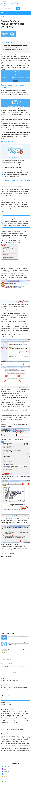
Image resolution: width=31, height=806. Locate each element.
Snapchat (6, 776)
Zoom (5, 781)
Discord (6, 779)
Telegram (6, 771)
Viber (5, 769)
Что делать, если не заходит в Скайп (18, 636)
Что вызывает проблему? (10, 47)
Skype (5, 774)
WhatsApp (7, 766)
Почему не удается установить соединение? (15, 45)
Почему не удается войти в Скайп (17, 649)
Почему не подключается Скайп (15, 151)
